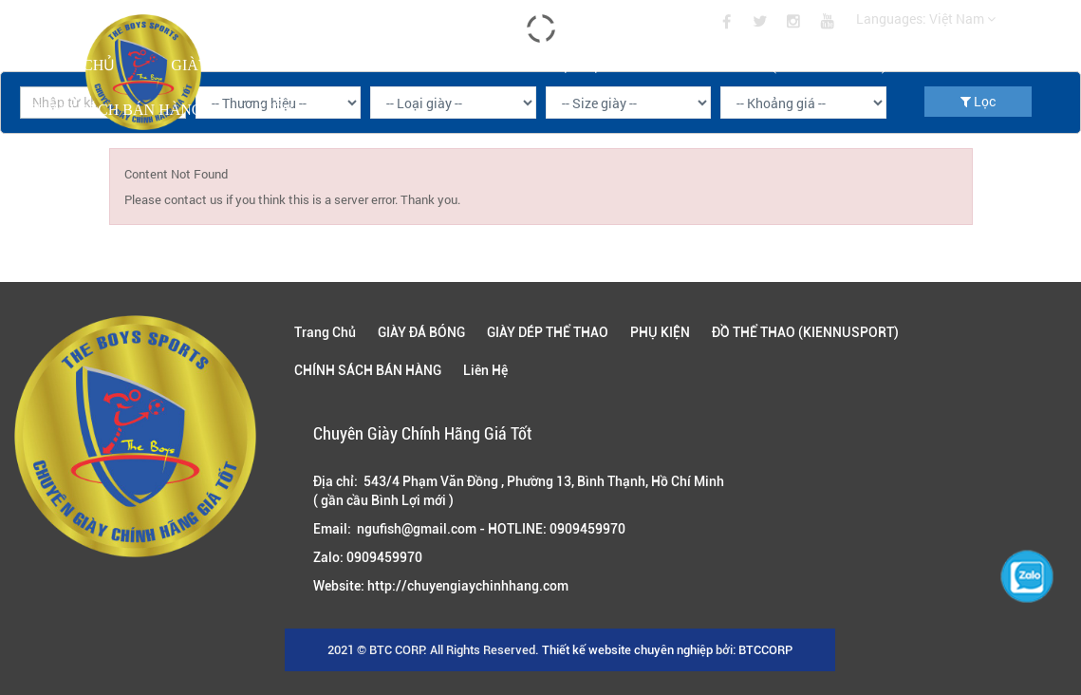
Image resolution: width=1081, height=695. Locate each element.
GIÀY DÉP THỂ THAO (410, 65)
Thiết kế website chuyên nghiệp (627, 650)
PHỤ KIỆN (575, 65)
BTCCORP (765, 650)
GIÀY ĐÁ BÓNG (226, 65)
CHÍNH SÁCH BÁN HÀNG (114, 110)
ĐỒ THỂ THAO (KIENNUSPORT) (776, 65)
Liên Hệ (287, 110)
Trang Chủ (71, 65)
